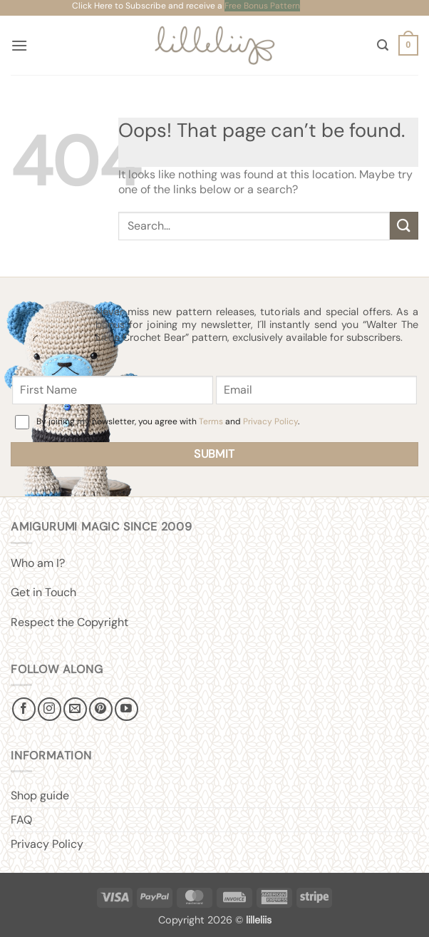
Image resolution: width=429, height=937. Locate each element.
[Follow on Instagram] (49, 709)
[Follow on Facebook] (24, 709)
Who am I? (38, 562)
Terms (211, 421)
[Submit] (404, 226)
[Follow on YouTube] (126, 709)
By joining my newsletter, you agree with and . (167, 421)
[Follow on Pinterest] (101, 709)
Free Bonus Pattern (262, 5)
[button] (19, 45)
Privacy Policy (270, 421)
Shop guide (40, 795)
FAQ (21, 819)
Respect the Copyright (69, 622)
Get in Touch (43, 592)
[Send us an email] (75, 709)
